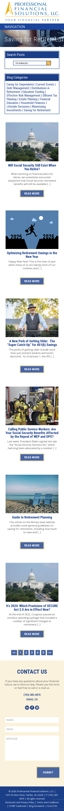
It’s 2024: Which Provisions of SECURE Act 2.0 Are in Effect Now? (32, 607)
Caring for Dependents (20, 84)
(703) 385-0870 (32, 694)
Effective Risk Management (23, 95)
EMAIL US (32, 699)
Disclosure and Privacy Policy (19, 802)
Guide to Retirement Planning (32, 517)
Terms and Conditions (48, 802)
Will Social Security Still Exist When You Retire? (32, 167)
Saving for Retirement (37, 110)
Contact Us (32, 672)
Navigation (15, 26)
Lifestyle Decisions (18, 106)
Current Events (45, 84)
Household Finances (33, 103)
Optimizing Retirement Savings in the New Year (32, 255)
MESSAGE (32, 748)
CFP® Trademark (17, 806)
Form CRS (52, 806)
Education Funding (33, 92)
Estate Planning (28, 99)
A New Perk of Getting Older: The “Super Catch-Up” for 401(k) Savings (32, 343)
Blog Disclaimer (37, 806)
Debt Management (18, 88)
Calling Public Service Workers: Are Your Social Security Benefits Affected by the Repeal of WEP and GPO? (32, 432)
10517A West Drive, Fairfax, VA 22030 (24, 795)
